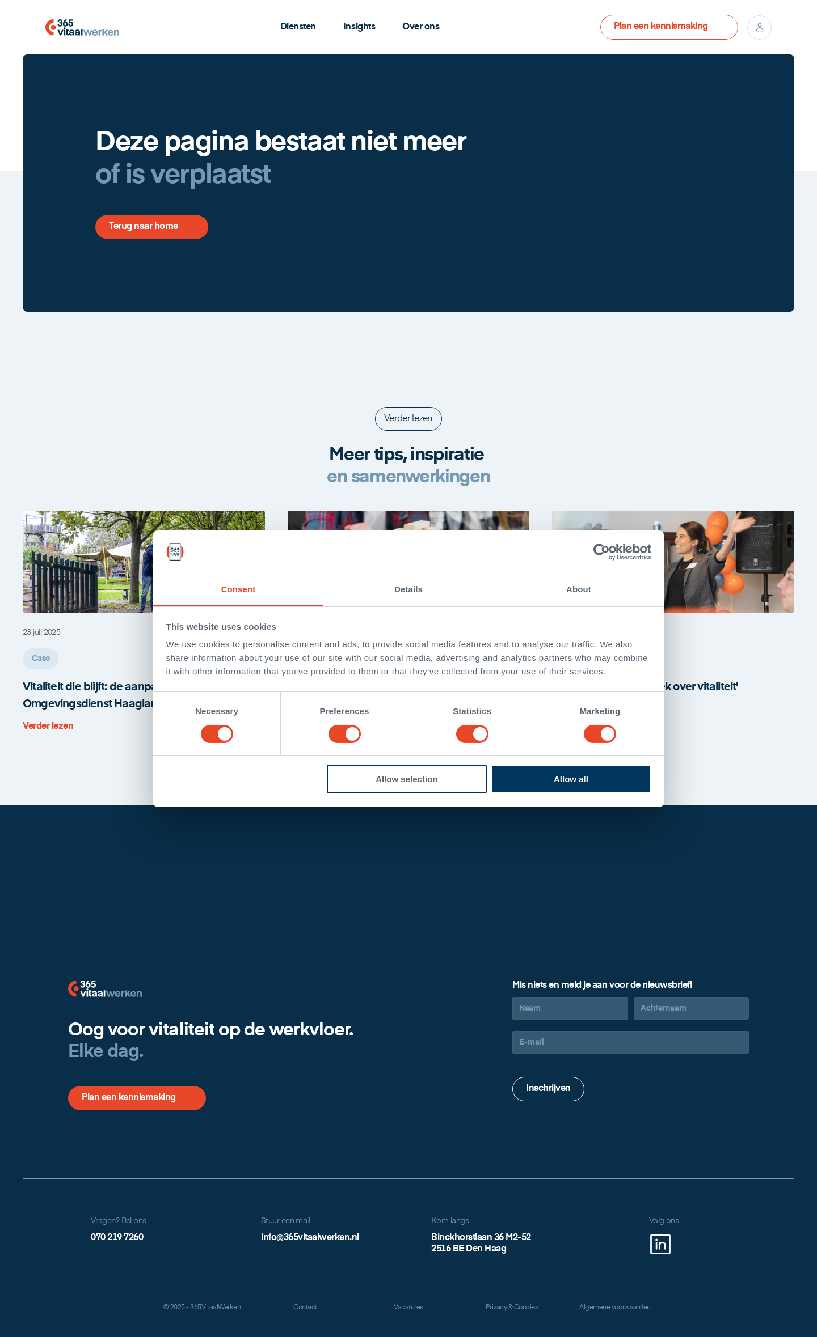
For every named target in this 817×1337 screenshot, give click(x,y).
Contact (305, 1307)
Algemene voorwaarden (614, 1307)
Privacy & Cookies (512, 1307)
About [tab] (578, 589)
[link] (56, 726)
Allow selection (406, 779)
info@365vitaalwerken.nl (310, 1237)
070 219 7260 (117, 1237)
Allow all (571, 779)
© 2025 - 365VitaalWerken (202, 1307)
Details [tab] (408, 589)
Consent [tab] (238, 589)
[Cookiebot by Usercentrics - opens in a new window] (601, 552)
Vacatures (408, 1307)
